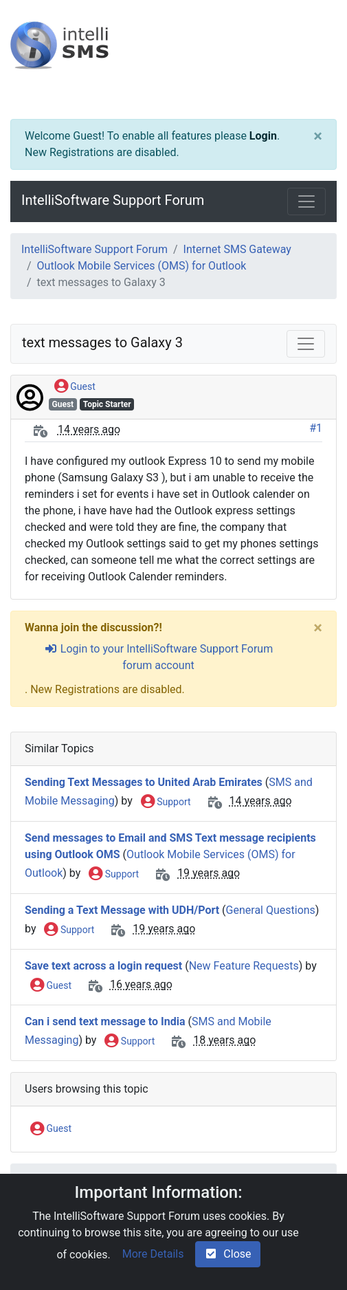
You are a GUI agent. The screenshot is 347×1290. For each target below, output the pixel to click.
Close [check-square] (227, 1253)
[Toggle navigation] (306, 201)
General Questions (270, 910)
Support (166, 802)
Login (263, 135)
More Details (153, 1253)
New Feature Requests (244, 965)
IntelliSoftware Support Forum (112, 200)
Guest (75, 387)
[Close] (318, 136)
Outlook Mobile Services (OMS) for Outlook (142, 265)
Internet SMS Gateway (237, 249)
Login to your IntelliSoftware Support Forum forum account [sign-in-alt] (158, 657)
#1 (315, 428)
